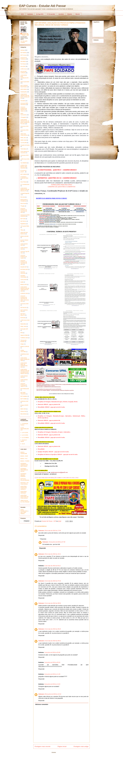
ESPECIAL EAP (24, 401)
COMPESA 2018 (24, 354)
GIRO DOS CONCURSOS (24, 134)
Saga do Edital (24, 335)
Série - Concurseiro (23, 114)
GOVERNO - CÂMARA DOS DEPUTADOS (24, 465)
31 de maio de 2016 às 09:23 (52, 629)
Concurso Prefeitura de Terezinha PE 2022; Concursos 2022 (24, 298)
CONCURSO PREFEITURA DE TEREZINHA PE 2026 (24, 289)
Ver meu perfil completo (23, 41)
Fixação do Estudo (25, 145)
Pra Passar (23, 64)
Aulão (21, 282)
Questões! (61, 14)
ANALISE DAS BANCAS (24, 233)
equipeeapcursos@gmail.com (59, 472)
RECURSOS (23, 414)
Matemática (23, 324)
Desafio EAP (23, 267)
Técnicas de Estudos (23, 341)
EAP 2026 (22, 218)
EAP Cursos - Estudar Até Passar (42, 6)
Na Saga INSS (39, 14)
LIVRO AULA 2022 (25, 320)
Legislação (30, 14)
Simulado (22, 100)
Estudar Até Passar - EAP (25, 34)
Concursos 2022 (24, 126)
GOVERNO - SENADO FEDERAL (23, 475)
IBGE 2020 (23, 409)
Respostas (43, 539)
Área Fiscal (23, 203)
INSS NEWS (23, 89)
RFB (21, 332)
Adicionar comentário (41, 704)
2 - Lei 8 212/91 (24, 432)
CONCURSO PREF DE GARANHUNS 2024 (23, 365)
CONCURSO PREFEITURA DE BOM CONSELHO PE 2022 (24, 121)
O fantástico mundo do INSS (24, 177)
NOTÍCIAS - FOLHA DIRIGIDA (24, 479)
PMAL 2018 (23, 326)
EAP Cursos (23, 55)
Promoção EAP (24, 329)
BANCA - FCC (23, 458)
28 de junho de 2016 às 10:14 (52, 694)
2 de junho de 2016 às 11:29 (52, 674)
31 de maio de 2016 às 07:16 (52, 581)
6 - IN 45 (22, 443)
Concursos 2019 (24, 155)
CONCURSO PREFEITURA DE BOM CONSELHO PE (24, 96)
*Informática (23, 149)
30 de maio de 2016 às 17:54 (52, 530)
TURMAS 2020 (24, 337)
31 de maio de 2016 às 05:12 (52, 565)
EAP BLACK (23, 307)
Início (22, 14)
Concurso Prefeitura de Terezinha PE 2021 (23, 262)
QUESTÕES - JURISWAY (23, 492)
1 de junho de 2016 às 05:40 (52, 652)
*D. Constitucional (24, 184)
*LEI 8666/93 (23, 162)
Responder (41, 535)
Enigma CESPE (24, 405)
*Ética (21, 230)
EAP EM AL (23, 221)
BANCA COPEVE (24, 346)
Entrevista (22, 317)
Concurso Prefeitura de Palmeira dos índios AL (23, 109)
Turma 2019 (23, 279)
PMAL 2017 (23, 137)
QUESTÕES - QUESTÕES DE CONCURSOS (24, 497)
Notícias (22, 50)
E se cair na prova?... (23, 171)
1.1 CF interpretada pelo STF (24, 429)
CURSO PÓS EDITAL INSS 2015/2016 (23, 167)
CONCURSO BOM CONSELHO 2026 (24, 359)
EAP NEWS (23, 52)
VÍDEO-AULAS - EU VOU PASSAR (24, 501)
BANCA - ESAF (24, 456)
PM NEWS (23, 61)
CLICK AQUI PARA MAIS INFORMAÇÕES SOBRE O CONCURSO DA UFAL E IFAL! (57, 477)
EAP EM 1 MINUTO (22, 314)
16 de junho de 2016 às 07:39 (57, 542)
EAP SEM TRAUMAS (23, 393)
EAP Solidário (23, 396)
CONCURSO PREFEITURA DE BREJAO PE (24, 189)
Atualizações (23, 91)
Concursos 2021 (24, 130)
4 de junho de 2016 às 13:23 (52, 684)
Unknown (41, 530)
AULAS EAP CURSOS (23, 72)
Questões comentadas (23, 276)
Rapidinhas (23, 223)
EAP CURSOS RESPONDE (24, 86)
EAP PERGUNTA (24, 388)
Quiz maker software (23, 513)
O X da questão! (51, 14)
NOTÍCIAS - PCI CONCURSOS (24, 483)
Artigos (22, 344)
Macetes (78, 14)
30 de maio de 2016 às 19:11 (52, 554)
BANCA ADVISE (24, 236)
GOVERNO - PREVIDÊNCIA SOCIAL (24, 470)
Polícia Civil (23, 411)
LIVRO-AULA (23, 69)
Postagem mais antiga (81, 746)
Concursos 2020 (24, 303)
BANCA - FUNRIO (24, 461)
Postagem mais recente (42, 746)
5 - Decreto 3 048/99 (23, 440)
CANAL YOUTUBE (23, 351)
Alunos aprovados (24, 81)
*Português (23, 117)
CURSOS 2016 (24, 293)
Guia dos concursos (22, 272)
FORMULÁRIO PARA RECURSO (61, 185)
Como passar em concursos (24, 152)
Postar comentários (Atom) (63, 752)
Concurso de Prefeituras (23, 58)
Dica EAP (22, 66)
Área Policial (23, 182)
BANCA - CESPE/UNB (23, 453)
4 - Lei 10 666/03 (24, 437)
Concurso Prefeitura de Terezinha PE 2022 (23, 210)
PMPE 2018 (23, 140)
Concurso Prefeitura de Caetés (23, 257)
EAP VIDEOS (23, 174)
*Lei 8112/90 (23, 142)
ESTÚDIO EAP (24, 269)
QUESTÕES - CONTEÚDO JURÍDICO (23, 488)
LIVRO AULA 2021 (25, 159)
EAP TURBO (23, 398)
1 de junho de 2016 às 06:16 (52, 662)
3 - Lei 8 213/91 (24, 435)
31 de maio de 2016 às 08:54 (52, 603)
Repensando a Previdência (24, 200)
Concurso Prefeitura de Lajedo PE (23, 385)
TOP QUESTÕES (24, 226)
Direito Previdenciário (23, 510)
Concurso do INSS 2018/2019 (25, 215)
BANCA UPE (23, 284)
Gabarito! (69, 14)
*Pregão (22, 206)
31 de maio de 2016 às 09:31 (52, 640)
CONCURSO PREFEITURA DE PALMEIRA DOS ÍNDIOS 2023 (24, 371)
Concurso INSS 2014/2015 (24, 104)
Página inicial (61, 746)
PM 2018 (22, 197)
